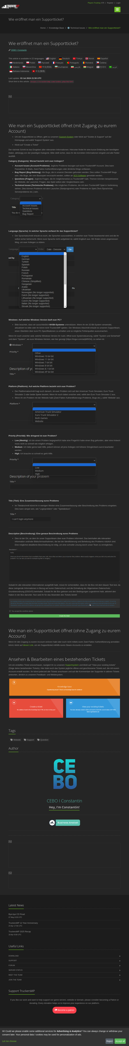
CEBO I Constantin (19, 50)
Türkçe (77, 58)
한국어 (101, 67)
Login (118, 3)
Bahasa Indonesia (19, 71)
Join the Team (15, 980)
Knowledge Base (56, 28)
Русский (43, 63)
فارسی (75, 67)
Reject (109, 1041)
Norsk (89, 58)
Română (87, 63)
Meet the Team (15, 975)
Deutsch (64, 58)
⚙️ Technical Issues (76, 28)
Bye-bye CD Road (17, 914)
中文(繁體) (38, 71)
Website (15, 740)
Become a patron (64, 1010)
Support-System (66, 137)
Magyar (88, 67)
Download (14, 956)
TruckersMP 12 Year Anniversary (23, 923)
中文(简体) (45, 67)
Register (110, 3)
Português (73, 63)
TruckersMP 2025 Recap (20, 931)
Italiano (14, 67)
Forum (12, 965)
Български (61, 67)
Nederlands (16, 63)
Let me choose (9, 1041)
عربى (113, 67)
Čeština (101, 63)
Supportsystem (72, 665)
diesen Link (28, 645)
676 (96, 3)
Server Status (16, 970)
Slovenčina (29, 67)
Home (43, 28)
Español (102, 58)
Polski (30, 63)
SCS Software (79, 175)
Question (42, 740)
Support (29, 740)
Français (57, 63)
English (51, 58)
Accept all (120, 1041)
